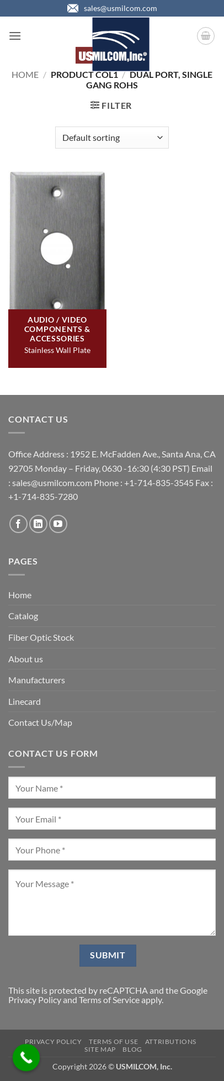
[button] (15, 35)
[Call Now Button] (26, 1058)
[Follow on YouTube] (58, 524)
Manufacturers (36, 679)
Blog (132, 1049)
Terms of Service (109, 999)
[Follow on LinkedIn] (38, 524)
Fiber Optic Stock (41, 637)
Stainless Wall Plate (57, 350)
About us (25, 658)
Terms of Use (113, 1041)
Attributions (170, 1041)
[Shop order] (111, 137)
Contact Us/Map (40, 722)
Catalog (23, 615)
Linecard (24, 701)
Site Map (100, 1049)
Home (25, 74)
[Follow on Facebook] (18, 524)
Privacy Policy (34, 999)
